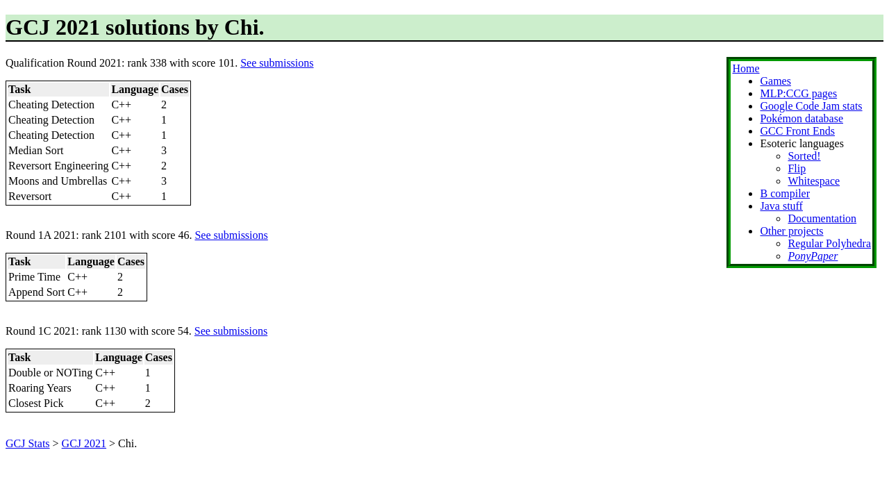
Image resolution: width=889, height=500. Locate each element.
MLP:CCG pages (798, 93)
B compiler (785, 193)
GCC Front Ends (797, 131)
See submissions (276, 63)
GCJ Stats (28, 443)
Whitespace (814, 181)
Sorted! (804, 156)
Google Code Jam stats (811, 106)
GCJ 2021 (84, 443)
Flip (797, 168)
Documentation (822, 218)
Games (775, 81)
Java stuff (781, 206)
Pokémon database (801, 118)
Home (745, 68)
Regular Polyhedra (829, 243)
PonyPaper (813, 256)
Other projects (791, 231)
